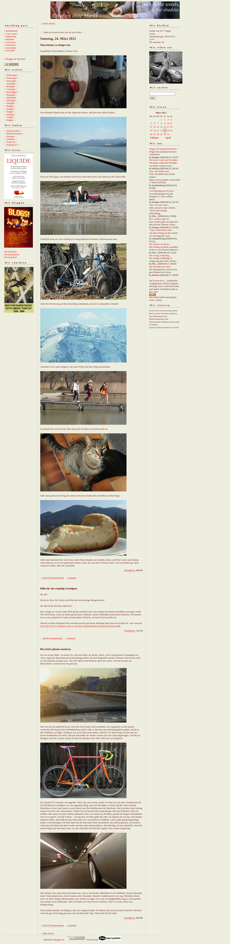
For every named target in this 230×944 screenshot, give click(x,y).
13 (154, 127)
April (168, 137)
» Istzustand (9, 45)
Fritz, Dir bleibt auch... (160, 171)
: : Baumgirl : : (11, 95)
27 (154, 134)
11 (171, 123)
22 (161, 130)
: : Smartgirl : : (11, 83)
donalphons (129, 570)
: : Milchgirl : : (11, 100)
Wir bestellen (10, 251)
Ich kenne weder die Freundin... (164, 160)
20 (154, 130)
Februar (154, 137)
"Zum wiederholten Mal (160, 230)
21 (158, 130)
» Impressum (10, 36)
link (44, 577)
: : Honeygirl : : (11, 80)
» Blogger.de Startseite (14, 59)
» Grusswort (10, 42)
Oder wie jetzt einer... (159, 205)
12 (151, 127)
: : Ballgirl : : (10, 106)
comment (72, 577)
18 (171, 127)
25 (171, 130)
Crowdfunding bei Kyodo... (162, 191)
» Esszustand (10, 47)
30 (165, 134)
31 (168, 134)
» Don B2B (9, 50)
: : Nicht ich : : (11, 142)
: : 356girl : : (10, 117)
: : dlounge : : (10, 136)
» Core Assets (10, 33)
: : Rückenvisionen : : (14, 133)
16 (165, 127)
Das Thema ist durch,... (160, 244)
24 (168, 130)
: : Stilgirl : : (10, 111)
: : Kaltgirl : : (10, 109)
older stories (48, 933)
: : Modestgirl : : (11, 75)
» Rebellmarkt (10, 30)
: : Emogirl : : (10, 114)
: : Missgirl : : (10, 103)
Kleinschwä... (159, 280)
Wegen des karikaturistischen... (163, 148)
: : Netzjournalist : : (13, 130)
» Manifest (9, 39)
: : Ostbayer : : (10, 139)
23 (165, 130)
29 (161, 134)
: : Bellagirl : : (10, 86)
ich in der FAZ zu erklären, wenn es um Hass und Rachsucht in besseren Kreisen (78, 626)
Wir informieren (11, 254)
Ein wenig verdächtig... (160, 255)
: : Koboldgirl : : (11, 92)
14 (158, 127)
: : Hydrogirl (10, 97)
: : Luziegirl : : (11, 89)
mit (162, 42)
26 (151, 134)
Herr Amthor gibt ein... (160, 219)
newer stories (49, 23)
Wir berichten (10, 257)
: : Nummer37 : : (12, 144)
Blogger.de (59, 939)
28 (158, 134)
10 (168, 123)
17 (168, 127)
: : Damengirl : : (11, 78)
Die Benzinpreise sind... (160, 266)
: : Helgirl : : (10, 120)
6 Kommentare (55, 638)
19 (151, 130)
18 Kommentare (55, 577)
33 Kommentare (55, 925)
